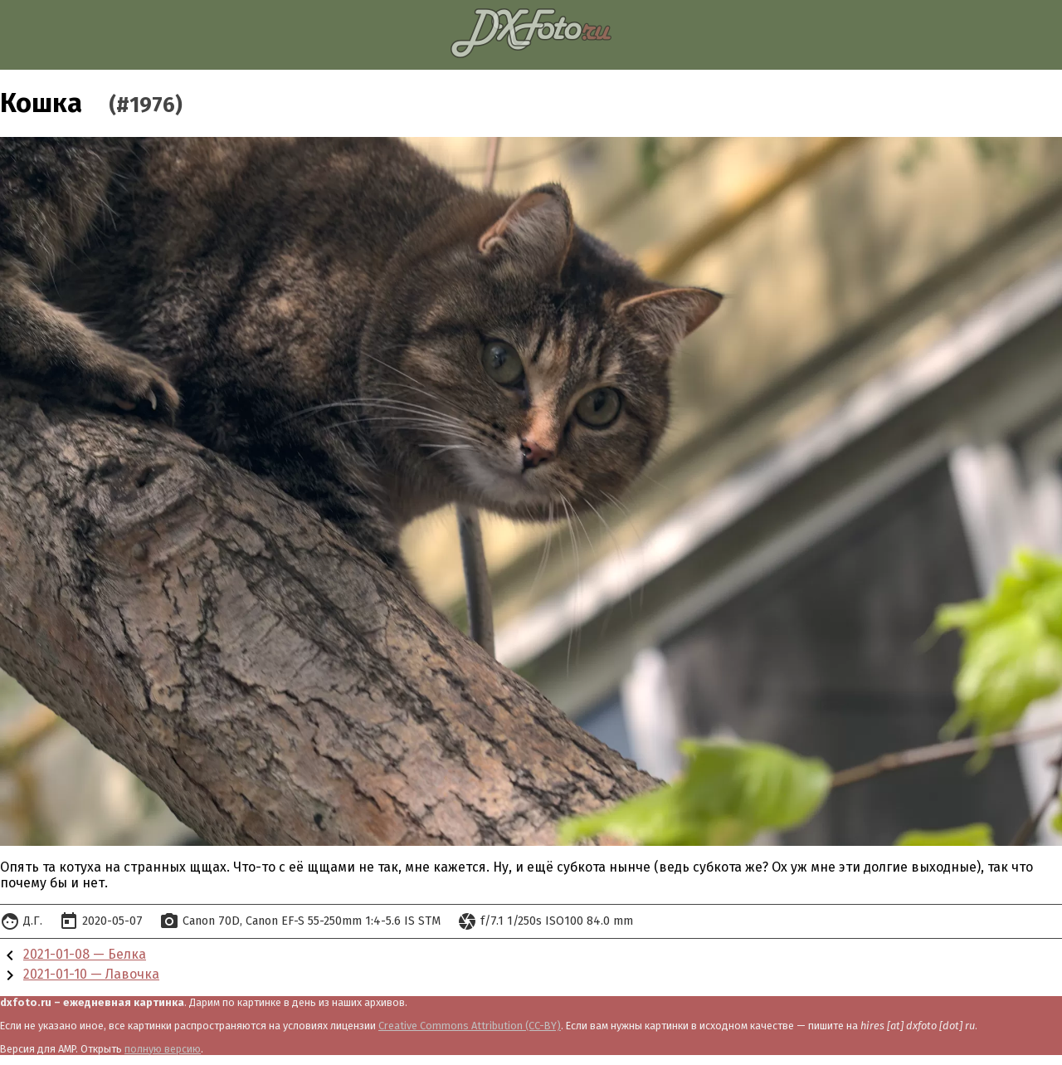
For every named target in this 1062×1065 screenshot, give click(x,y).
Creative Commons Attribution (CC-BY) (469, 1025)
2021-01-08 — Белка (84, 954)
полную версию (162, 1049)
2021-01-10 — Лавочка (91, 974)
